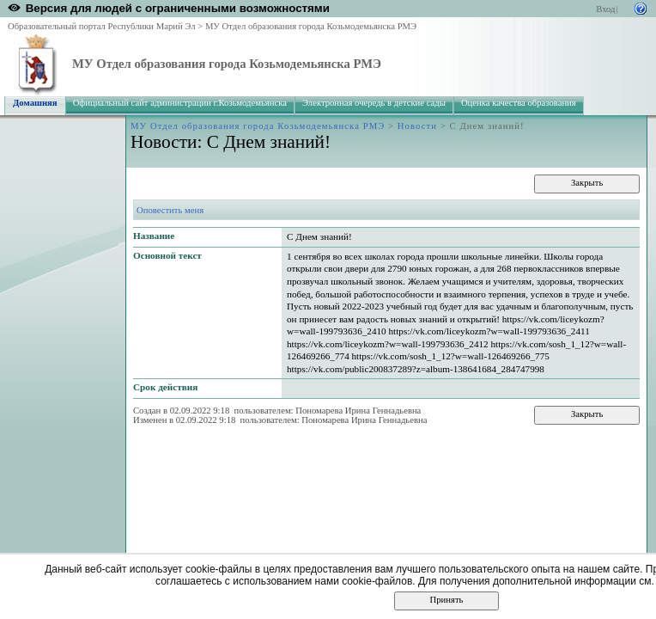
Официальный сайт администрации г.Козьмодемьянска (180, 102)
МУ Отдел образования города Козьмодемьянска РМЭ (310, 26)
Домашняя (35, 102)
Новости (417, 126)
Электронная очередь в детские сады (374, 102)
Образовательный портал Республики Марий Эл (102, 26)
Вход (605, 9)
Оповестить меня (170, 210)
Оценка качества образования (518, 102)
